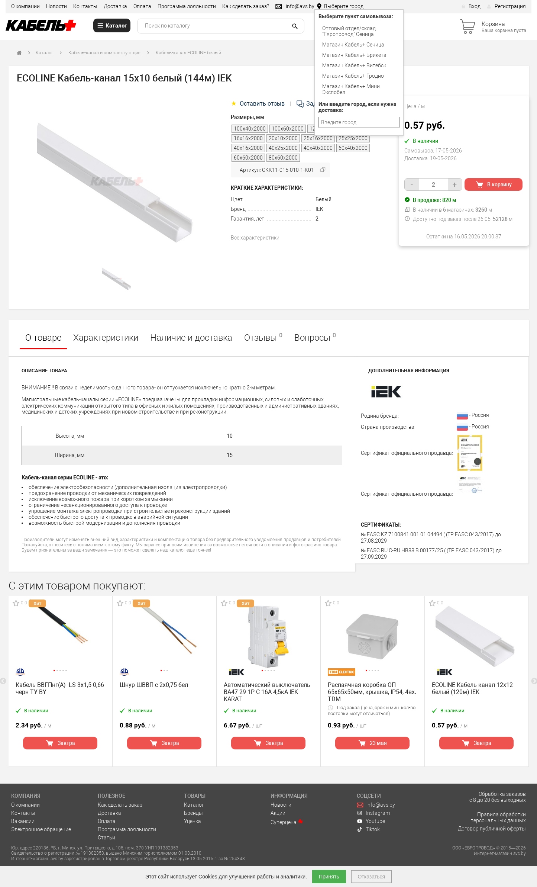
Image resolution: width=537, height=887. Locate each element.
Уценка (192, 821)
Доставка (115, 6)
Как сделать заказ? (245, 6)
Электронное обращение (41, 829)
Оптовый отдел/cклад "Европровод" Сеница (349, 31)
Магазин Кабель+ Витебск (354, 65)
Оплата (142, 6)
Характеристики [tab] (105, 337)
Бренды (193, 813)
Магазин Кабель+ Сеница (353, 45)
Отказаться (371, 877)
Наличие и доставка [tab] (191, 337)
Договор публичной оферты (492, 829)
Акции (278, 813)
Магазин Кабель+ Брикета (354, 55)
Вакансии (23, 821)
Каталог (44, 52)
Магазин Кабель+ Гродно (353, 76)
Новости (56, 6)
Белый (323, 199)
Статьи (106, 838)
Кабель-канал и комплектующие (104, 52)
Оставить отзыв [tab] (258, 103)
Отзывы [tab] (263, 337)
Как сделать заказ (120, 805)
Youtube (371, 821)
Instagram (373, 813)
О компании (25, 6)
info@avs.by (376, 805)
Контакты (85, 6)
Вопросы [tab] (315, 337)
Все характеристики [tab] (255, 238)
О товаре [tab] (43, 337)
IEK (319, 209)
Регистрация (506, 6)
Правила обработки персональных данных (498, 817)
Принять (329, 877)
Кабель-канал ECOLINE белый (188, 52)
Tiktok (368, 829)
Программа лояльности (187, 6)
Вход (471, 6)
